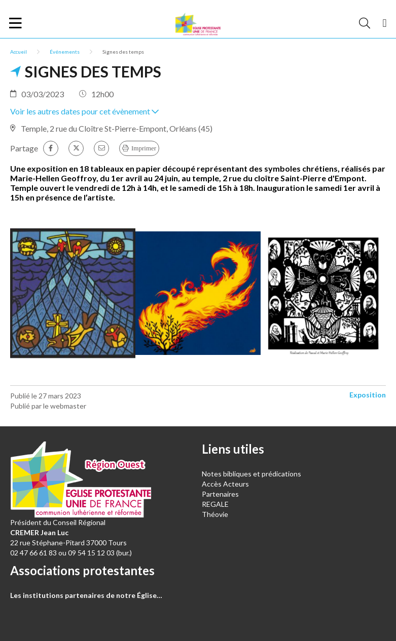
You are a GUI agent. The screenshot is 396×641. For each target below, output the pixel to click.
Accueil (18, 52)
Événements (65, 52)
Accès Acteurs (225, 483)
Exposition (367, 394)
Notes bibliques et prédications (251, 473)
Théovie (215, 514)
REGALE (215, 504)
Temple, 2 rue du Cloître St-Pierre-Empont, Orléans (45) (116, 128)
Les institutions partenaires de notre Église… (86, 595)
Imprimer (143, 148)
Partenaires (220, 494)
